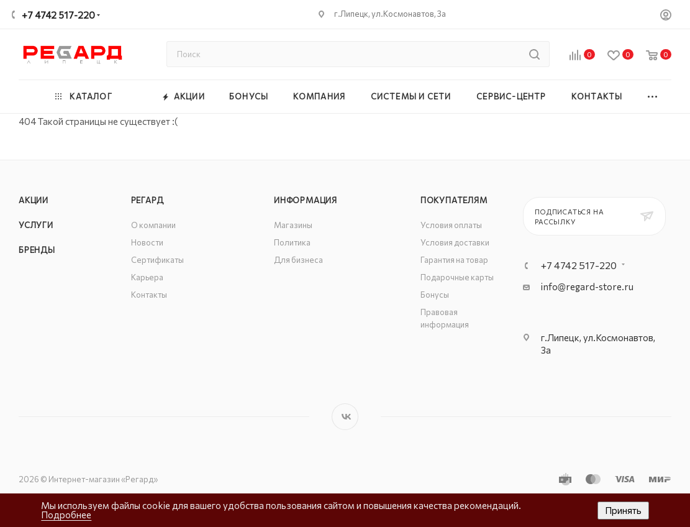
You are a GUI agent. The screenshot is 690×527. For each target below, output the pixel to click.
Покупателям (454, 200)
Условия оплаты (451, 225)
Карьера (147, 277)
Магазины (293, 225)
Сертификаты (157, 260)
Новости (147, 242)
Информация (305, 200)
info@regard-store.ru (587, 286)
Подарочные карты (457, 277)
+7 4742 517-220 (58, 15)
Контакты (149, 295)
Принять (623, 510)
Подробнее (66, 514)
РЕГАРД (147, 200)
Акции (33, 200)
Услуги (36, 225)
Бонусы (434, 295)
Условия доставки (454, 242)
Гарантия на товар (454, 260)
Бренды (37, 250)
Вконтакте (345, 416)
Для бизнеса (298, 260)
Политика (292, 242)
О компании (153, 225)
